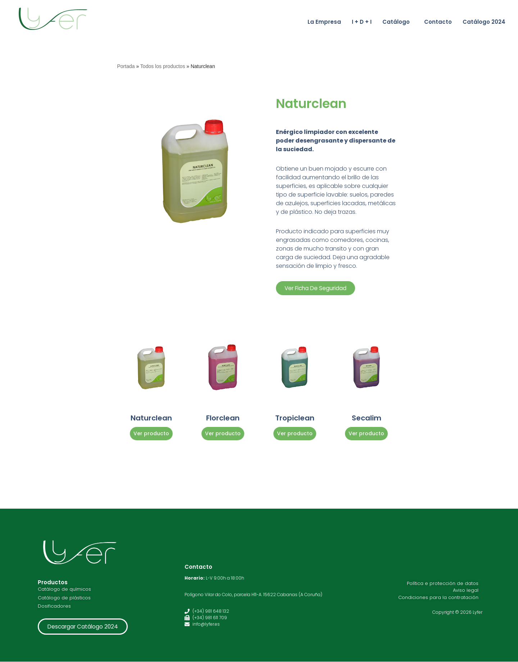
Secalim (366, 418)
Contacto (438, 22)
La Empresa (324, 22)
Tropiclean (294, 418)
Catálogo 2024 (484, 22)
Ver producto (151, 433)
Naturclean (151, 418)
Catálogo (396, 22)
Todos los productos (162, 66)
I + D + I (362, 22)
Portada (126, 66)
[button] (398, 22)
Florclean (223, 418)
